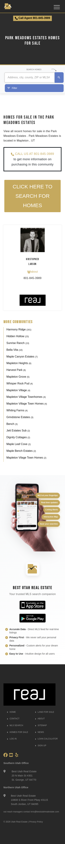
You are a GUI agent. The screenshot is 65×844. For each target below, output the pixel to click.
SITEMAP (41, 725)
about (32, 271)
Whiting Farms (17, 410)
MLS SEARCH (15, 725)
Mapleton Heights (18, 363)
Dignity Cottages (18, 437)
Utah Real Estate (19, 822)
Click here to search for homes (32, 196)
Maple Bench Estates (21, 450)
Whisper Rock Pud (19, 383)
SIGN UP (40, 745)
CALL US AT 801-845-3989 (32, 154)
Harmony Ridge (18, 329)
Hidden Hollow (17, 336)
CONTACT (13, 718)
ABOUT (40, 718)
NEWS (39, 732)
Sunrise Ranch (17, 343)
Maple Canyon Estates (22, 356)
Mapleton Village (18, 390)
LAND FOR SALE (44, 712)
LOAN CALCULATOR (46, 739)
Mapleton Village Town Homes (26, 403)
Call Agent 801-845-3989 (32, 18)
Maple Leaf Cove (18, 444)
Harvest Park (16, 369)
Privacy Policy (36, 822)
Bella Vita (14, 349)
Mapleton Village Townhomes (26, 396)
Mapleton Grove (17, 376)
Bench (12, 423)
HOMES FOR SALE (17, 732)
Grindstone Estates (19, 417)
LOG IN (12, 739)
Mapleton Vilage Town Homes (26, 457)
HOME (11, 712)
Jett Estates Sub (18, 430)
